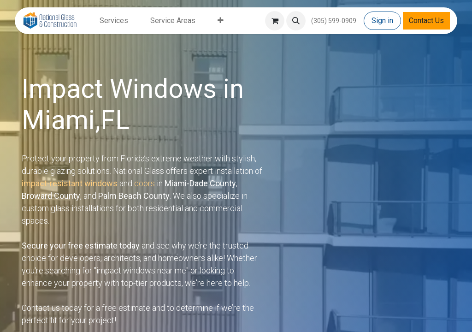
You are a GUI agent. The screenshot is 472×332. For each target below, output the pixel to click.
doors (144, 183)
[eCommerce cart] (274, 20)
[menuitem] (113, 21)
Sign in (382, 20)
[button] (296, 20)
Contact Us (426, 20)
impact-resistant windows (70, 183)
